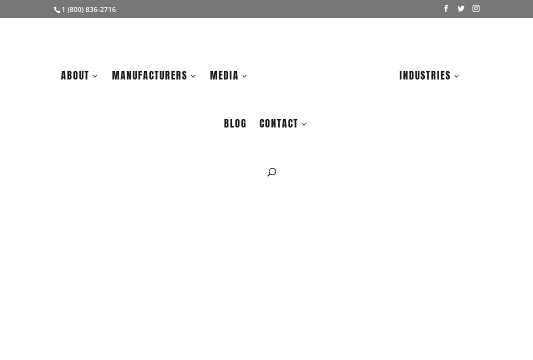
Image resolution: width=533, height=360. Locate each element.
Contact (279, 125)
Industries (425, 77)
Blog (235, 125)
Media (224, 77)
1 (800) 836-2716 (89, 9)
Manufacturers (150, 77)
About (75, 77)
